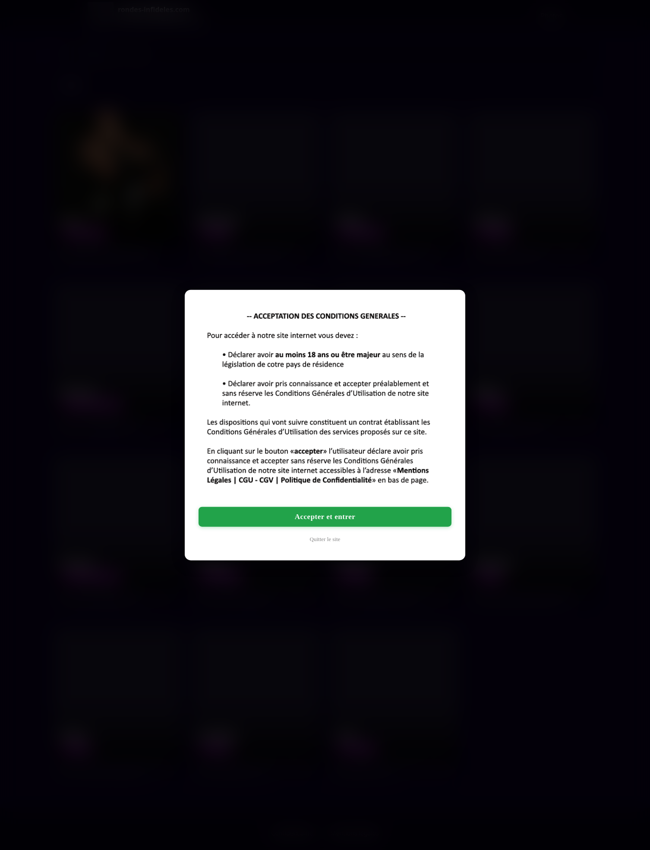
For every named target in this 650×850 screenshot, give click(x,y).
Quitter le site (325, 538)
